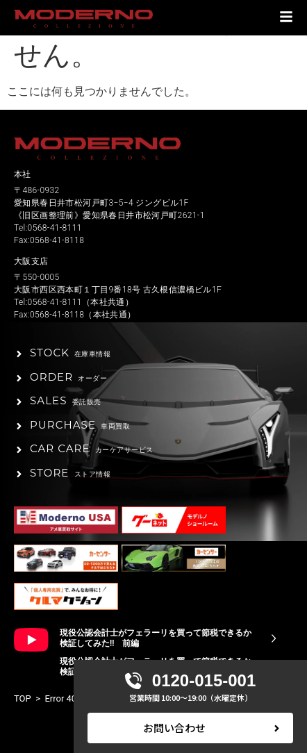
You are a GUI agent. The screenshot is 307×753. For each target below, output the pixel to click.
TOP (22, 698)
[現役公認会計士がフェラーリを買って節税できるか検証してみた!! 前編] (273, 638)
